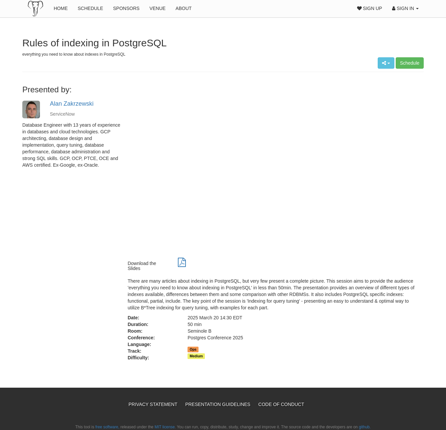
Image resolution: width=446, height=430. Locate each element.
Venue (158, 8)
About (184, 8)
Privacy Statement (154, 404)
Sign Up (369, 8)
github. (365, 427)
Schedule (90, 8)
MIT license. (165, 427)
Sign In (405, 8)
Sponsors (126, 8)
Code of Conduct (281, 404)
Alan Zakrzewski (72, 103)
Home (61, 8)
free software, (107, 427)
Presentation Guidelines (218, 404)
